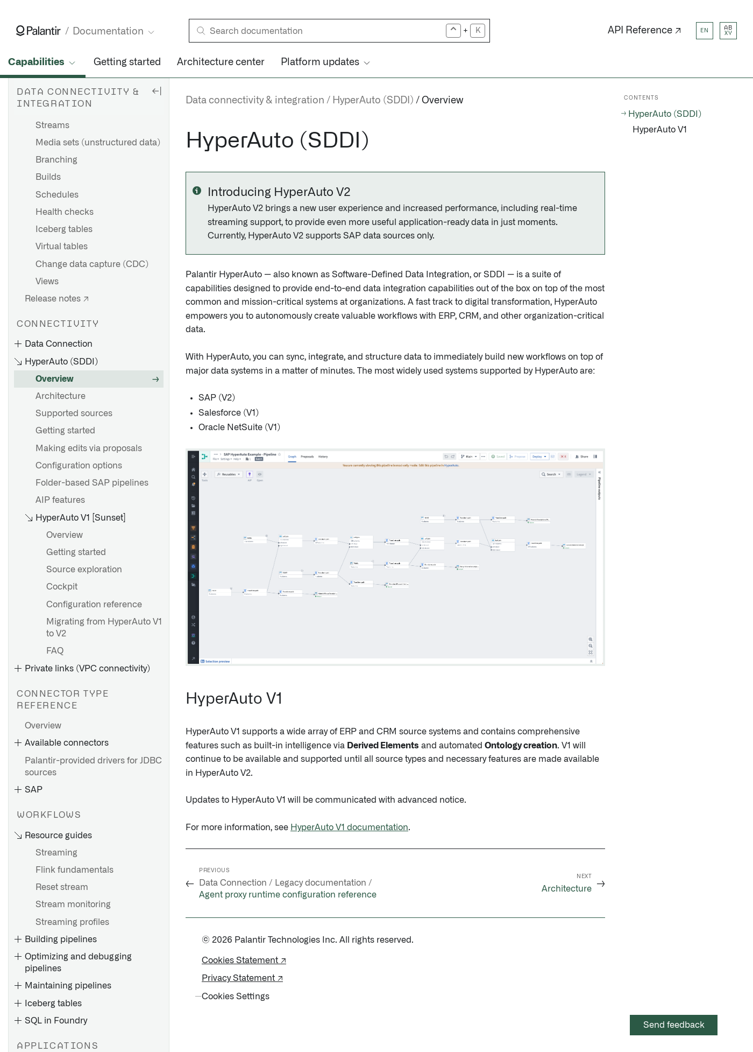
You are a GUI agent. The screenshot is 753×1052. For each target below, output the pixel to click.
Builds (48, 177)
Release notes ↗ (57, 298)
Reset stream (61, 887)
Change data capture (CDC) (91, 264)
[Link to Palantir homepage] (38, 30)
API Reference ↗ (644, 31)
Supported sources (73, 413)
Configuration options (78, 465)
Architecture (60, 396)
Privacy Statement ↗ (242, 978)
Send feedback (674, 1025)
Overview (54, 379)
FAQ (54, 651)
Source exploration (84, 569)
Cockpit (61, 587)
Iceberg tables (64, 229)
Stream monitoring (73, 904)
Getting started (127, 62)
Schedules (57, 195)
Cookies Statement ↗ (244, 960)
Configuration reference (94, 604)
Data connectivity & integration (255, 101)
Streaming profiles (72, 922)
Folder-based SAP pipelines (91, 483)
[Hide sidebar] (156, 90)
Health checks (64, 212)
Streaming (56, 852)
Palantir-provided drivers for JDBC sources (93, 766)
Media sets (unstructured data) (97, 142)
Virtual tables (61, 246)
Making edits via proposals (88, 448)
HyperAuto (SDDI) (373, 101)
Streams (52, 125)
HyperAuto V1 (660, 129)
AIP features (60, 500)
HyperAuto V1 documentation (349, 827)
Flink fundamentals (74, 870)
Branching (56, 160)
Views (47, 281)
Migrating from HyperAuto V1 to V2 (104, 628)
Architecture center (221, 62)
